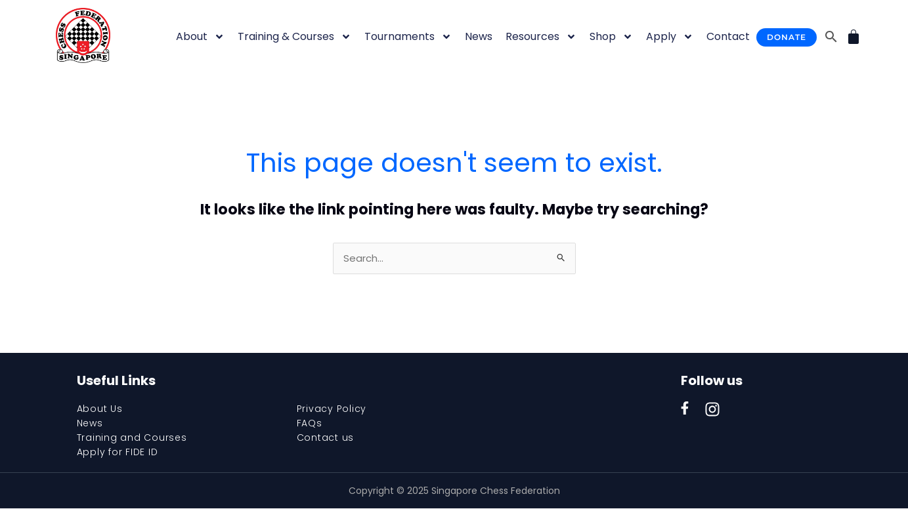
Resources (541, 36)
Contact (728, 36)
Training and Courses (132, 438)
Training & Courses (294, 36)
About (200, 36)
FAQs (309, 423)
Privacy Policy (332, 409)
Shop (611, 36)
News (478, 36)
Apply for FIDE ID (117, 452)
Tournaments (408, 36)
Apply (669, 36)
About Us (100, 409)
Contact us (326, 438)
